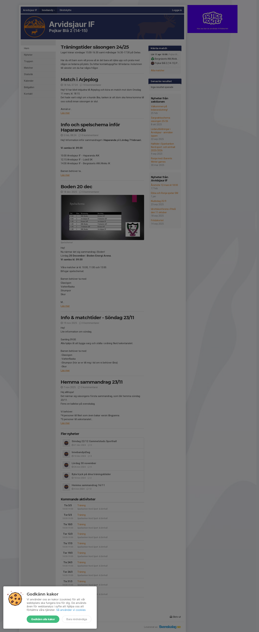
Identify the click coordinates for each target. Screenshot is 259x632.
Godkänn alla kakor (43, 619)
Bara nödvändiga (76, 619)
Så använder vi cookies (71, 610)
